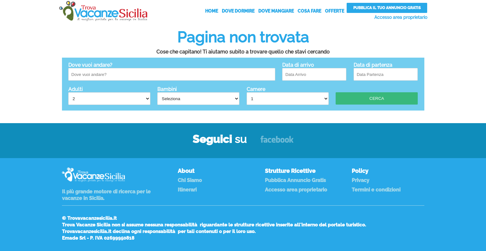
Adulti (109, 95)
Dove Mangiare (276, 11)
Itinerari (187, 190)
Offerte (334, 11)
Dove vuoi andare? (171, 71)
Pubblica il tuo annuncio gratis (387, 8)
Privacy (360, 180)
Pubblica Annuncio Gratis (295, 180)
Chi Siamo (190, 180)
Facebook (276, 142)
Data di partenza (386, 71)
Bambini (198, 95)
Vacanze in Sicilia (103, 11)
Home (211, 11)
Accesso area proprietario (400, 17)
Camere (288, 95)
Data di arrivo (314, 71)
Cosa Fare (309, 11)
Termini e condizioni (376, 190)
